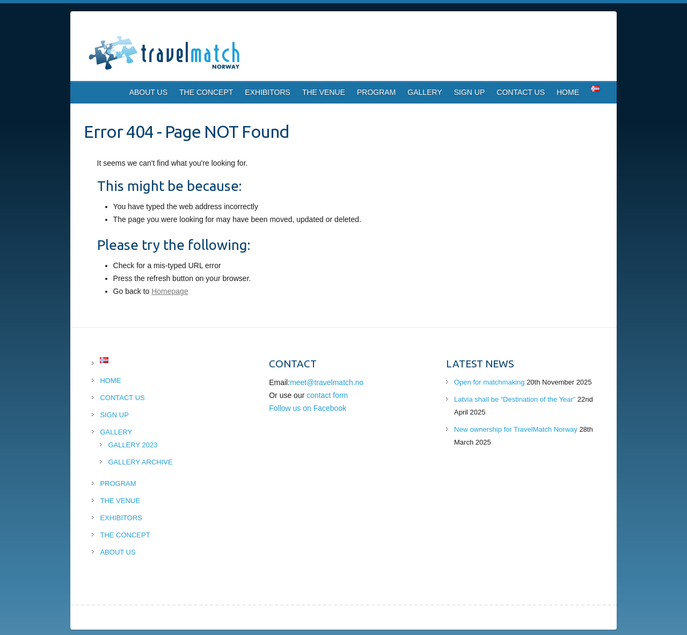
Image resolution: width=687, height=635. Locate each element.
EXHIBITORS (267, 92)
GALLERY (424, 92)
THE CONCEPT (206, 92)
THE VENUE (323, 92)
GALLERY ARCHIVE (140, 462)
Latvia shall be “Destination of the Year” (514, 399)
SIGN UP (469, 92)
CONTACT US (520, 92)
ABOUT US (148, 92)
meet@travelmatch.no (326, 382)
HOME (568, 92)
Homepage (169, 291)
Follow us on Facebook (307, 408)
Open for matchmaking (489, 382)
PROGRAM (376, 92)
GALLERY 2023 (132, 445)
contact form (327, 395)
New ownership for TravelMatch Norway (516, 429)
